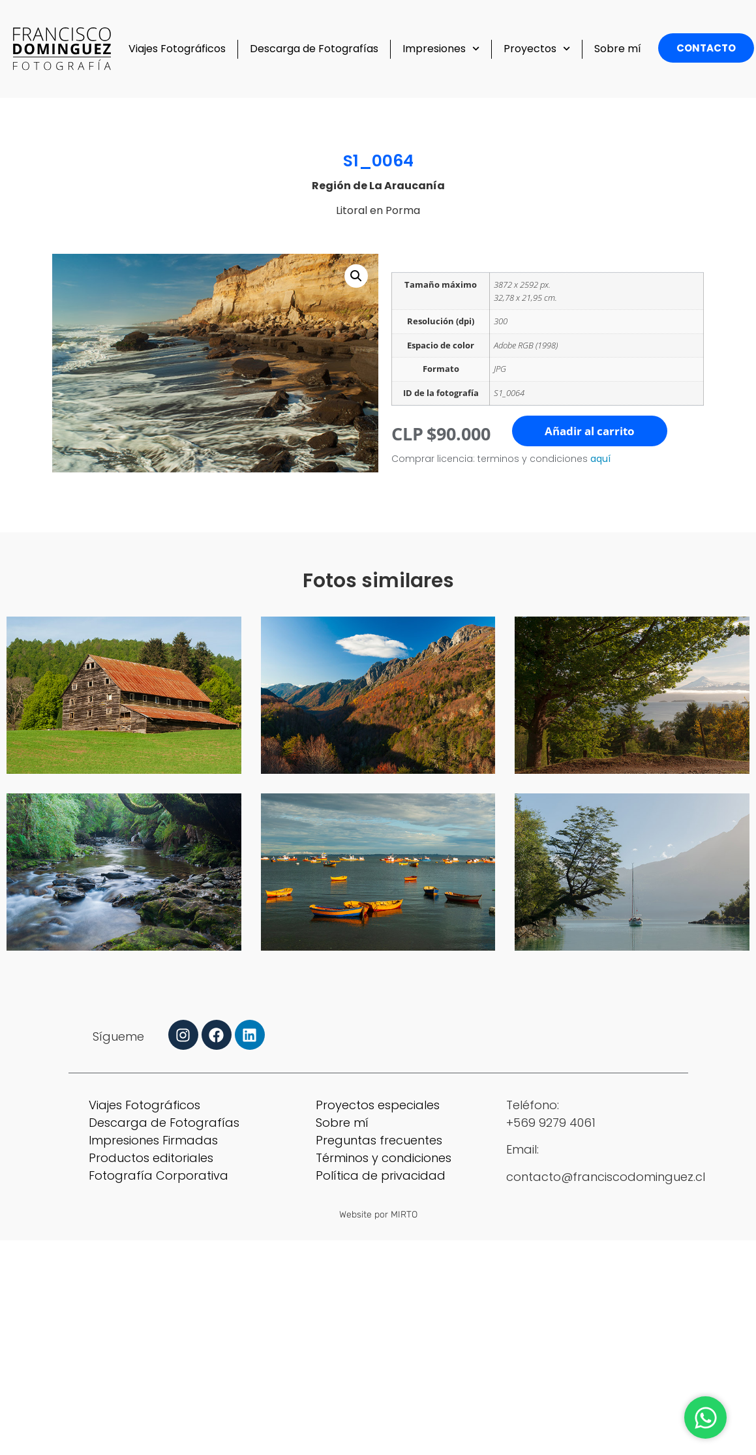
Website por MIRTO (378, 1214)
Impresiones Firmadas (153, 1140)
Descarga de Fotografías (314, 48)
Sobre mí (617, 48)
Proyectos (537, 48)
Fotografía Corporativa (158, 1175)
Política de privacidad (381, 1175)
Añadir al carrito (590, 430)
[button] (356, 276)
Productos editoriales (151, 1158)
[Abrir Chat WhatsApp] (705, 1417)
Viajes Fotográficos (177, 48)
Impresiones (440, 48)
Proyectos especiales (378, 1105)
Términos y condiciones (383, 1158)
